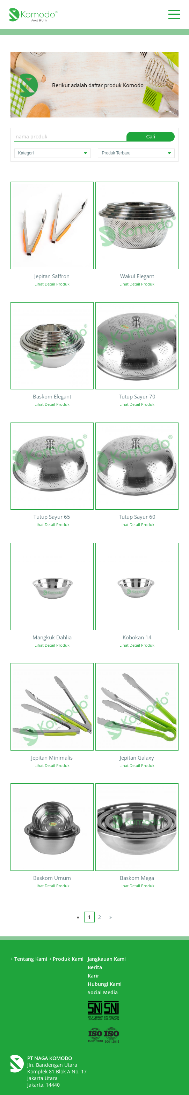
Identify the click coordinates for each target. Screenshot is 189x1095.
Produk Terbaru (136, 153)
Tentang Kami (28, 959)
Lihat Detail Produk (52, 284)
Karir (93, 975)
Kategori (52, 153)
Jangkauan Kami (107, 959)
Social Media (103, 992)
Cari (150, 136)
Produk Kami (66, 959)
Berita (95, 967)
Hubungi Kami (105, 984)
